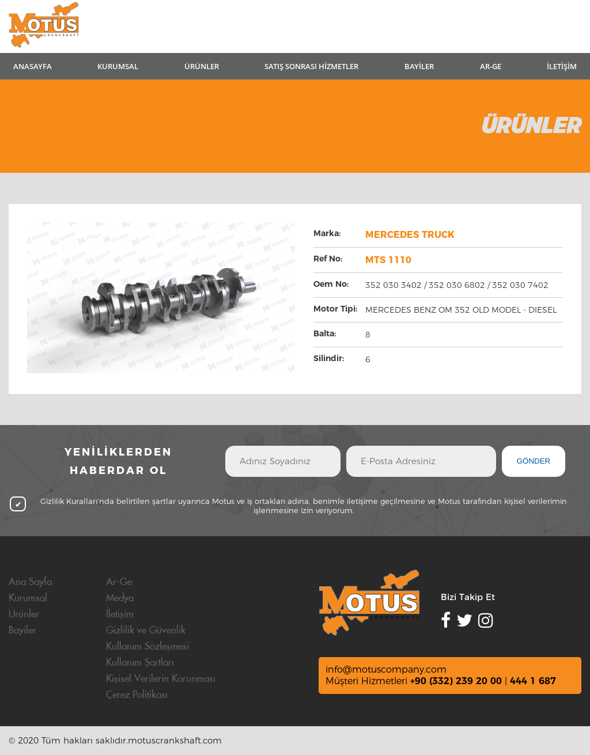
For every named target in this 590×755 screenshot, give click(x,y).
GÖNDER (534, 461)
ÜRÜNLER (201, 66)
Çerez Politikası (137, 695)
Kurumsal (28, 598)
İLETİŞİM (562, 66)
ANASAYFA (32, 66)
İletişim (120, 614)
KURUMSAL (117, 66)
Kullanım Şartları (140, 663)
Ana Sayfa (30, 582)
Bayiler (22, 630)
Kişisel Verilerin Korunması (160, 679)
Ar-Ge (119, 582)
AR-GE (490, 66)
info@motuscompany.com (386, 669)
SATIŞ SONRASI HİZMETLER (311, 66)
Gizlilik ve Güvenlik (146, 630)
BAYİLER (419, 66)
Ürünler (24, 614)
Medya (120, 598)
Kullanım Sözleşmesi (147, 646)
